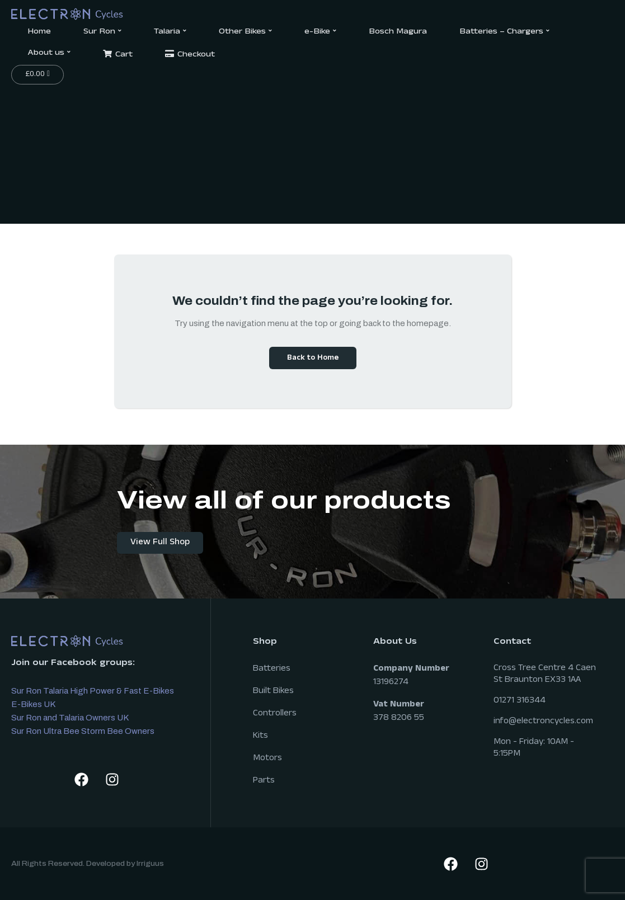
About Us (395, 642)
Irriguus (150, 864)
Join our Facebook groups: (73, 663)
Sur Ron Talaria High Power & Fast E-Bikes (92, 690)
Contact (512, 642)
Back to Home (313, 358)
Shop (265, 642)
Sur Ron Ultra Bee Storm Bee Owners (82, 731)
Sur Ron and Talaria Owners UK (70, 717)
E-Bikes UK (33, 704)
